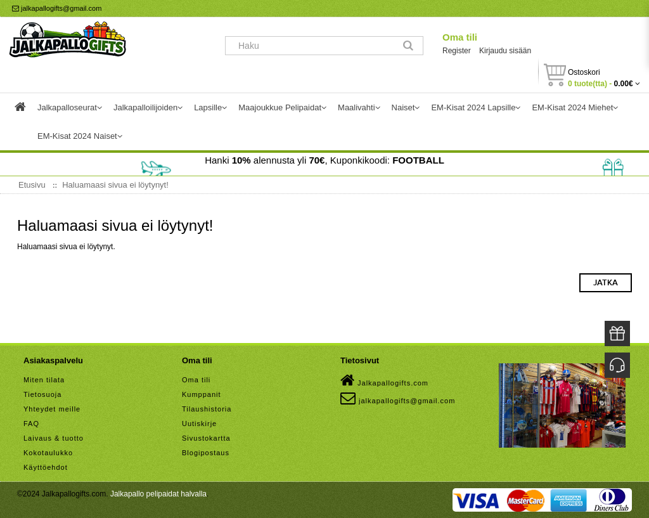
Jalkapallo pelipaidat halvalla (158, 493)
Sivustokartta (206, 438)
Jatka (605, 283)
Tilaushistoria (206, 409)
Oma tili (459, 37)
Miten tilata (44, 380)
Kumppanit (201, 394)
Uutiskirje (199, 423)
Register (456, 50)
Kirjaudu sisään (505, 50)
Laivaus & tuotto (53, 438)
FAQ (31, 423)
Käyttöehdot (45, 467)
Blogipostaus (205, 452)
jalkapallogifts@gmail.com (56, 8)
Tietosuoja (42, 394)
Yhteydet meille (51, 409)
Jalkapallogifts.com (384, 380)
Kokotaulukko (48, 452)
